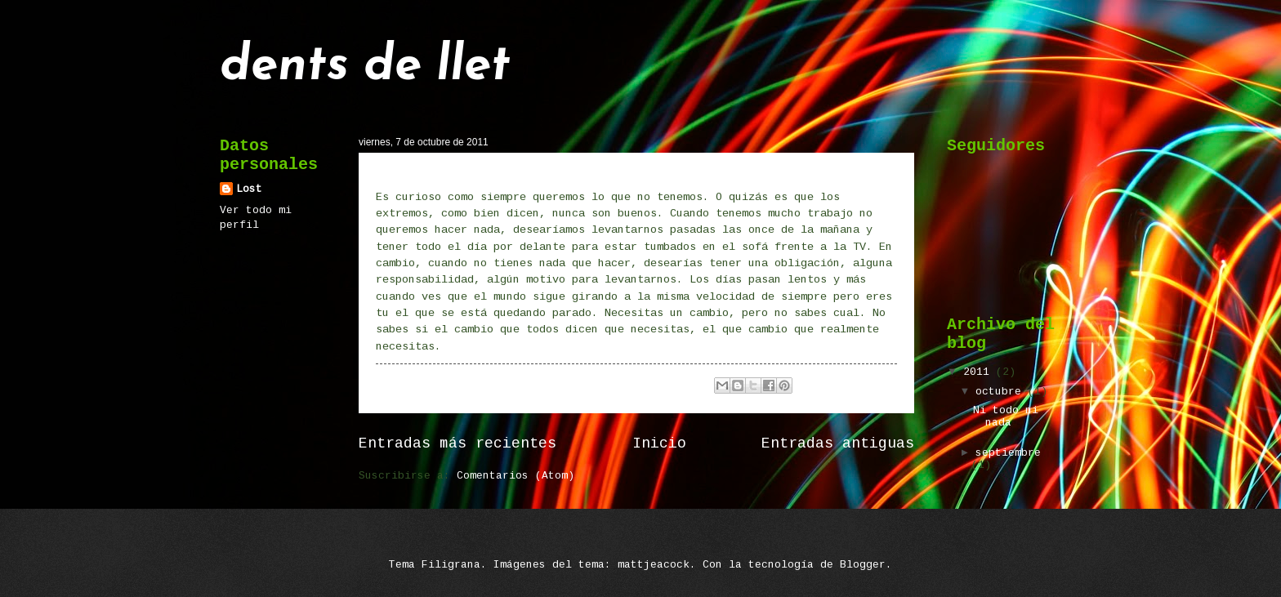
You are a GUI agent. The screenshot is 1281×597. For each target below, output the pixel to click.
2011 (979, 372)
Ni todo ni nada (427, 172)
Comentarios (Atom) (515, 476)
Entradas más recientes (457, 443)
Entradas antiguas (837, 443)
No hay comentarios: (628, 386)
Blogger (863, 565)
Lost (249, 189)
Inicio (659, 443)
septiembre (1008, 453)
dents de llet (365, 66)
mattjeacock (654, 565)
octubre (1001, 391)
